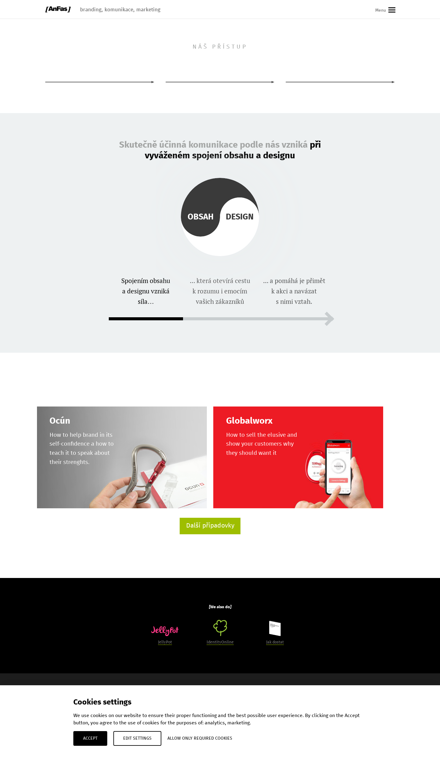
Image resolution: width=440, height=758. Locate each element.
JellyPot (165, 635)
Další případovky (210, 526)
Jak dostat (275, 633)
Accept (90, 738)
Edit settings (137, 738)
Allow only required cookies (199, 738)
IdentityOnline (220, 632)
